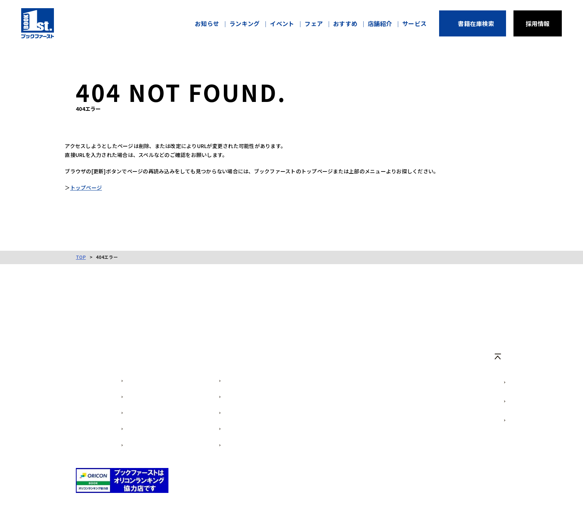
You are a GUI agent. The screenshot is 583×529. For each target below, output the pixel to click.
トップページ (97, 189)
